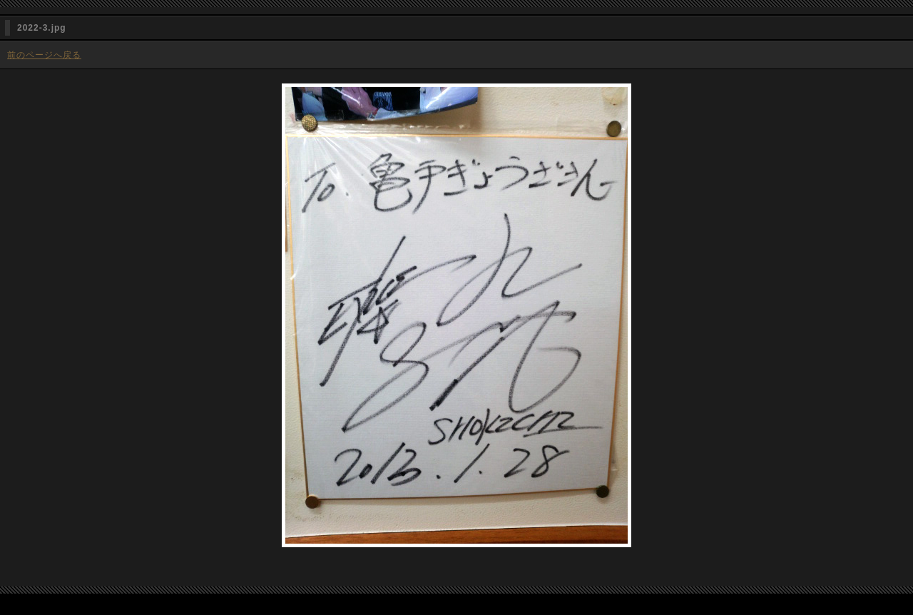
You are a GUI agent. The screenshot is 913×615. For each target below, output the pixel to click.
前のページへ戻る (44, 55)
